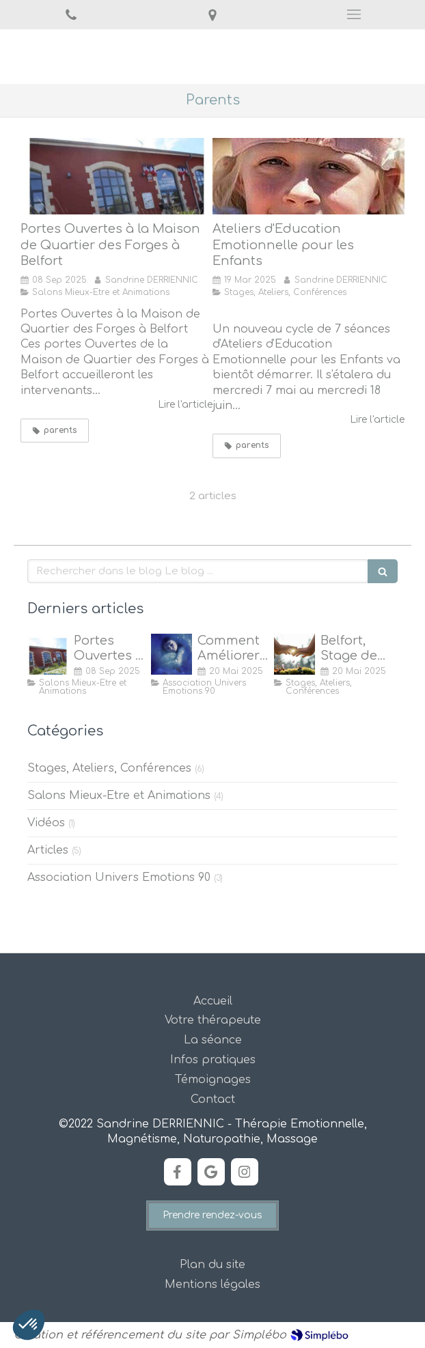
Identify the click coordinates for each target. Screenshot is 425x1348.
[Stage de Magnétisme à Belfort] (294, 654)
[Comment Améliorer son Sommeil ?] (171, 654)
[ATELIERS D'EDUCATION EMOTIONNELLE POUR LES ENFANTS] (308, 176)
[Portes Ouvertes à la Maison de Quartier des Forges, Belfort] (116, 176)
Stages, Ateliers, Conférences (109, 768)
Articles (47, 850)
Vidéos (46, 823)
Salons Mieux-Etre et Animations (118, 795)
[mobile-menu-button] (354, 14)
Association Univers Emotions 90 (118, 877)
